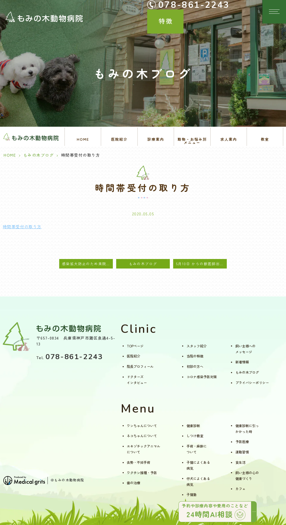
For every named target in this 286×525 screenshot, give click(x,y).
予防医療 (242, 441)
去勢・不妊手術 (138, 462)
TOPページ (135, 345)
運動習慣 (242, 451)
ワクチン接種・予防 (142, 472)
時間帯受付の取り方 (22, 226)
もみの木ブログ (38, 155)
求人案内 (228, 139)
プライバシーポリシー (252, 382)
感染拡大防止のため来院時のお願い (87, 263)
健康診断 (193, 425)
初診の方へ (195, 366)
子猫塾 (192, 494)
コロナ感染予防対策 (202, 376)
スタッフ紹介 (197, 345)
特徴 (247, 10)
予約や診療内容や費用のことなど (216, 511)
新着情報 (242, 361)
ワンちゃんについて (142, 425)
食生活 (240, 462)
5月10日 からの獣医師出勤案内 (201, 263)
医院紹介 (133, 356)
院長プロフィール (140, 366)
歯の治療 (133, 482)
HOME (83, 139)
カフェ (240, 488)
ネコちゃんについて (142, 435)
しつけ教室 (195, 435)
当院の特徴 (195, 356)
